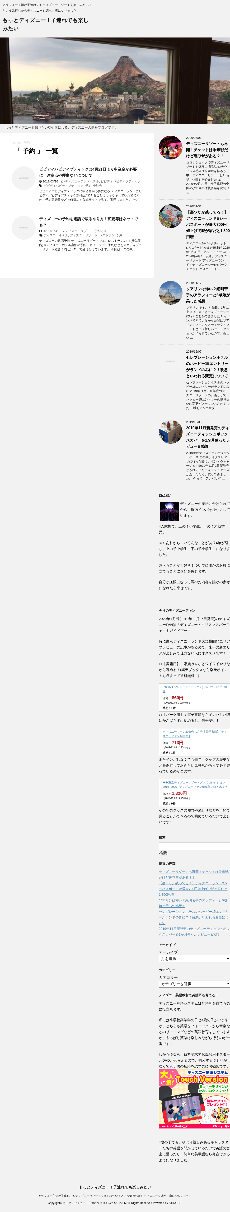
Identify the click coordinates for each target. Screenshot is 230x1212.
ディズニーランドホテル (82, 181)
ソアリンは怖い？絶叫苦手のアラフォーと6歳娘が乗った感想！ (208, 295)
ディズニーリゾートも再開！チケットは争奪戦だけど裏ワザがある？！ (207, 150)
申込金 (97, 185)
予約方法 (100, 231)
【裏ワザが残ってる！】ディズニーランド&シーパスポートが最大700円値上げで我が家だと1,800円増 (208, 224)
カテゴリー (168, 977)
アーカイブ (168, 952)
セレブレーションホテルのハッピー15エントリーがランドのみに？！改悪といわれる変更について (194, 917)
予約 (88, 185)
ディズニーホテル (55, 235)
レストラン (107, 235)
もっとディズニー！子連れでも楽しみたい (115, 1187)
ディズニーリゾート (79, 231)
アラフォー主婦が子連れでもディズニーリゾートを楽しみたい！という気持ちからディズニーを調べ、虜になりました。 (115, 1196)
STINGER (175, 1203)
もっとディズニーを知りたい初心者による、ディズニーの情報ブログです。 (61, 127)
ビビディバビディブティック (121, 181)
